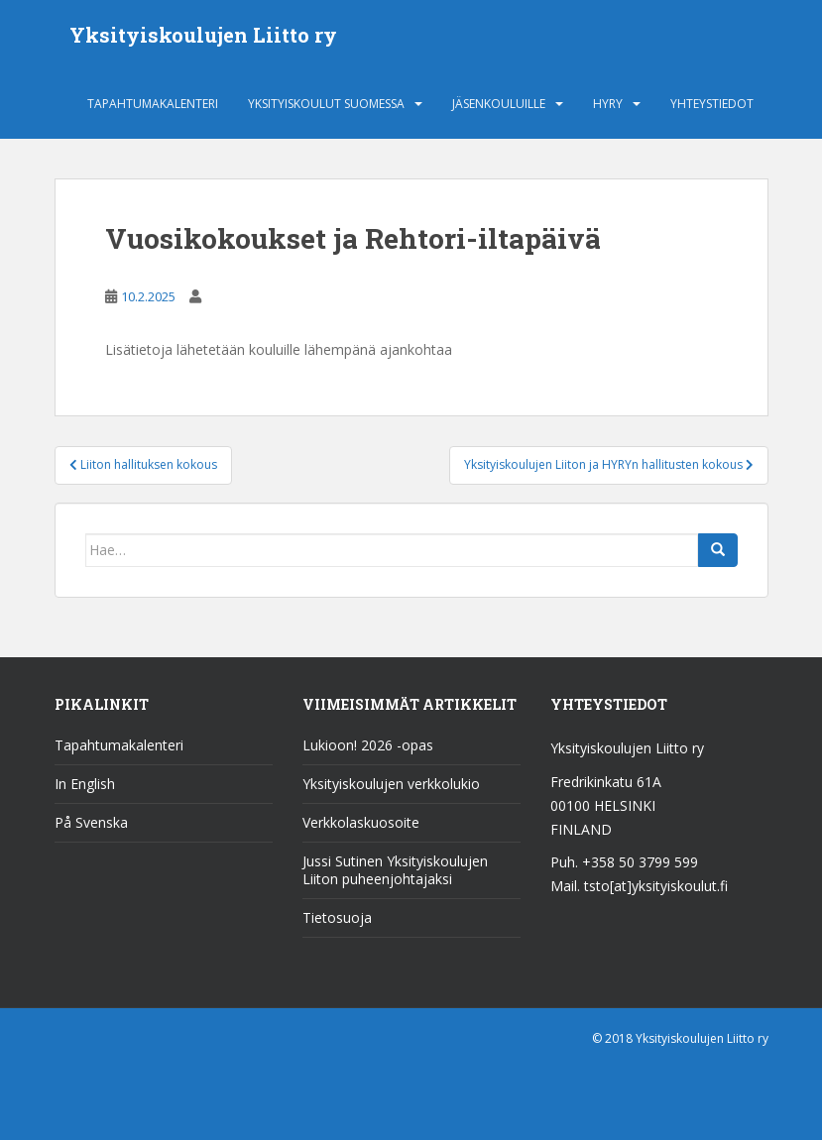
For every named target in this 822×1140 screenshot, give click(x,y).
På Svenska (91, 822)
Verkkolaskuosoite (360, 822)
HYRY (608, 103)
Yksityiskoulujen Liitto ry (203, 35)
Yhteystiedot (712, 103)
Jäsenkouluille (498, 103)
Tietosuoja (337, 917)
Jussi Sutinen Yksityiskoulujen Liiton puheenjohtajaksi (395, 870)
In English (85, 783)
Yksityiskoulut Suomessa (326, 103)
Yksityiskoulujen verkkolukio (391, 783)
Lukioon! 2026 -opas (367, 745)
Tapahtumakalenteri (152, 103)
